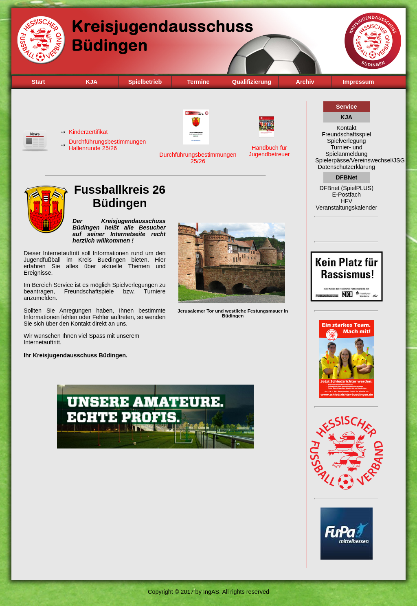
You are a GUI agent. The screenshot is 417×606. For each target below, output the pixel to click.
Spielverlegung (346, 141)
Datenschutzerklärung (346, 167)
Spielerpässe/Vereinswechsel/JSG (346, 160)
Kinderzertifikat (88, 132)
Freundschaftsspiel (346, 134)
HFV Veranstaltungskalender (346, 204)
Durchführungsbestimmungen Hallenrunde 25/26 (107, 144)
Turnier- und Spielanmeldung (346, 150)
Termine (198, 82)
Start (38, 82)
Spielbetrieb (145, 82)
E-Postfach (346, 194)
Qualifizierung (251, 82)
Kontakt (346, 128)
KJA (92, 82)
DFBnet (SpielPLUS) (346, 188)
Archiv (305, 82)
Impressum (358, 82)
